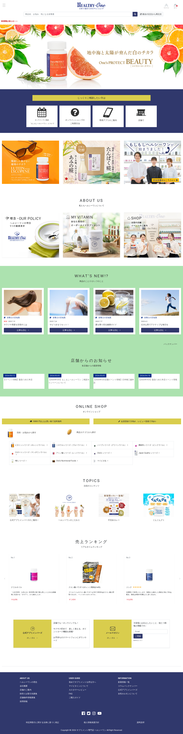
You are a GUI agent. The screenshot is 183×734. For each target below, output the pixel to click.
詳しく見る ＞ (32, 638)
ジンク (129, 587)
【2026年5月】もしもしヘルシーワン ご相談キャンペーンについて (68, 381)
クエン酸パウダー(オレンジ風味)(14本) (84, 587)
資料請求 (140, 722)
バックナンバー (170, 344)
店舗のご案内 (25, 690)
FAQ (70, 693)
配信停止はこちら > (138, 640)
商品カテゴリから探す (86, 432)
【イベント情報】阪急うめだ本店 (17, 379)
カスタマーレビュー (77, 690)
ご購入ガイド (75, 697)
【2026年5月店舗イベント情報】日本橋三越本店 (113, 381)
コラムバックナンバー (127, 686)
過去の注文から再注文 (151, 14)
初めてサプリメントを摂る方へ (82, 682)
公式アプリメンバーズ (32, 633)
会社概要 (24, 686)
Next (179, 578)
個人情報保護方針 (91, 722)
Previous (4, 578)
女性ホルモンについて (127, 693)
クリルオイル (16, 587)
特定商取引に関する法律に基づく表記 (42, 722)
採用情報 (24, 701)
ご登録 (138, 636)
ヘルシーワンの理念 (28, 682)
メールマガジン (112, 633)
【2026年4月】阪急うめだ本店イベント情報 (158, 379)
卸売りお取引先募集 (28, 693)
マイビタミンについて (78, 686)
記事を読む (23, 330)
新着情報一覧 (124, 682)
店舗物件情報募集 (27, 697)
